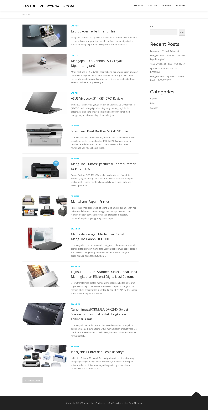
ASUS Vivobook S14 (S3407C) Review (97, 98)
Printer (166, 5)
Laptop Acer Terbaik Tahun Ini (93, 31)
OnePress (113, 403)
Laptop (153, 5)
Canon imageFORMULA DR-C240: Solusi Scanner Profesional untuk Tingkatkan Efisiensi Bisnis (99, 314)
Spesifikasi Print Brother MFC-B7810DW (99, 131)
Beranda (139, 5)
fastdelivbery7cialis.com (48, 6)
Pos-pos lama (32, 380)
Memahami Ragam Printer (90, 201)
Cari (152, 26)
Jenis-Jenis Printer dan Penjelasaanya (97, 351)
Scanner (181, 5)
